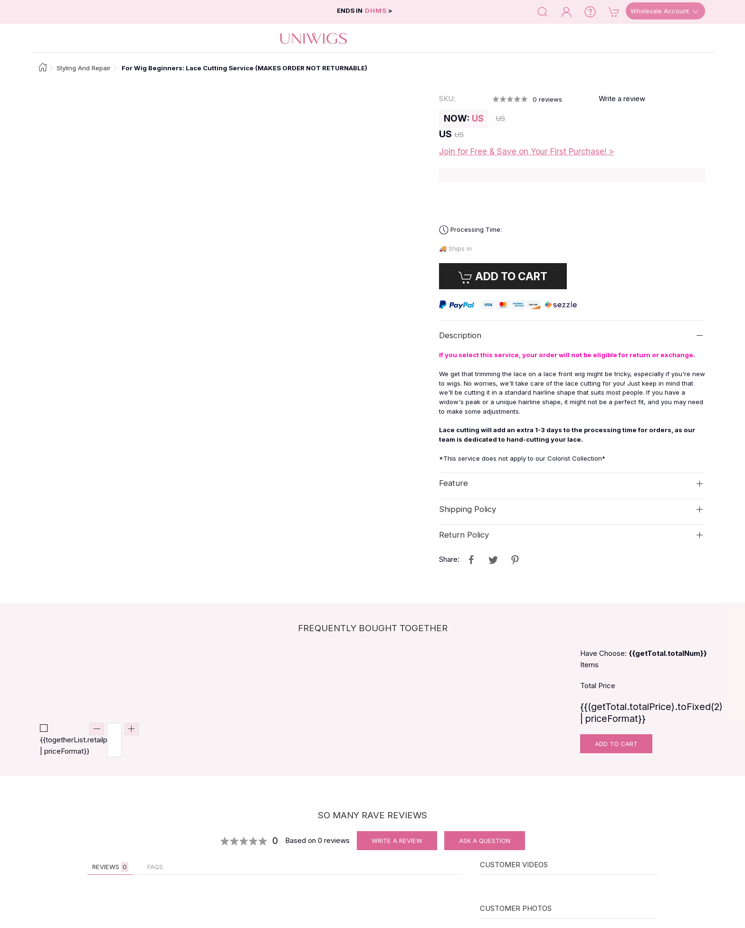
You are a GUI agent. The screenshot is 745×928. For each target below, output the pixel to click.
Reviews (110, 867)
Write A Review (397, 840)
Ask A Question (484, 840)
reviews (547, 99)
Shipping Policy (467, 508)
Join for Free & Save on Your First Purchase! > (526, 151)
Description (460, 335)
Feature (453, 483)
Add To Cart (616, 744)
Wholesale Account (665, 11)
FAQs (155, 867)
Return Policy (464, 535)
